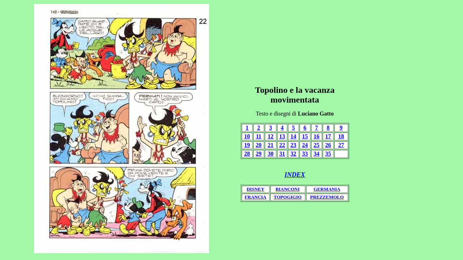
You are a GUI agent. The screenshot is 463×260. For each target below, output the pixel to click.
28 (247, 154)
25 (316, 145)
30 (270, 154)
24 (305, 145)
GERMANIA (327, 189)
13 (282, 136)
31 (282, 154)
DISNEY (255, 189)
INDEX (294, 174)
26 (328, 145)
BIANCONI (288, 189)
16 (316, 136)
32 (293, 154)
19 (247, 145)
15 (305, 136)
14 (293, 136)
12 (270, 136)
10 (247, 136)
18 (341, 136)
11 (258, 136)
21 (270, 145)
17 (328, 136)
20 (259, 145)
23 (293, 145)
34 (316, 154)
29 (259, 154)
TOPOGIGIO (288, 197)
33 (305, 154)
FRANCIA (255, 197)
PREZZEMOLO (327, 197)
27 (341, 145)
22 (282, 145)
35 (328, 154)
